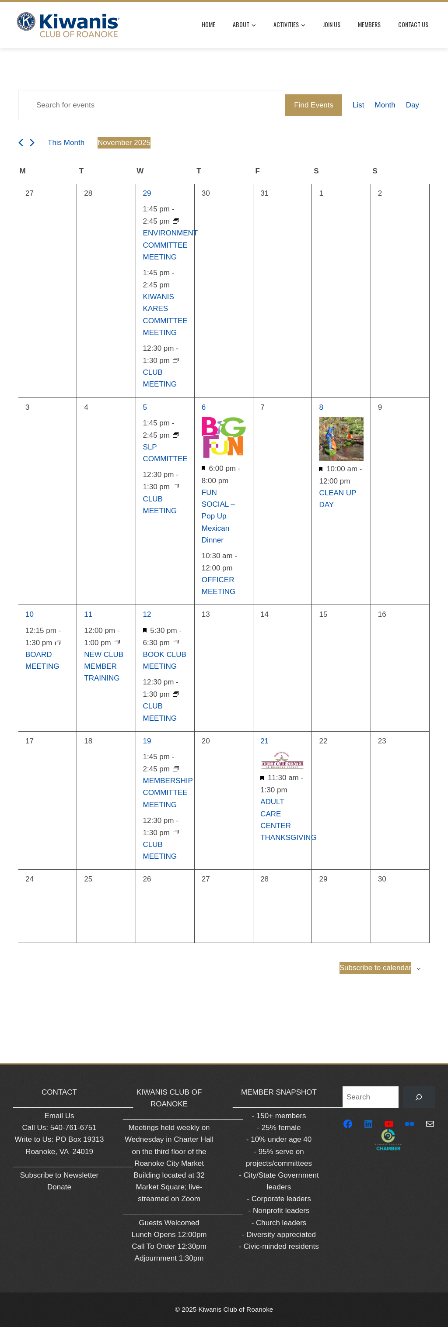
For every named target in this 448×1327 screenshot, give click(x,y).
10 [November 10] (29, 614)
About (244, 25)
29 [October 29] (147, 193)
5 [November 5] (145, 407)
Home (208, 24)
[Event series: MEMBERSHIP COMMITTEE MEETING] (176, 769)
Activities (289, 25)
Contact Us (413, 24)
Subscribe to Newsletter (59, 1175)
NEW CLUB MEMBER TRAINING (103, 666)
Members (369, 24)
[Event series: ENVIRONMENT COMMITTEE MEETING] (176, 221)
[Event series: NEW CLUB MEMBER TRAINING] (117, 643)
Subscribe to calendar (375, 968)
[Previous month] (20, 142)
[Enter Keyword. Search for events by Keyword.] (151, 105)
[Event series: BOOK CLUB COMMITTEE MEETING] (176, 643)
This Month (66, 142)
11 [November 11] (88, 614)
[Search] (419, 1097)
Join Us (331, 24)
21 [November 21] (264, 741)
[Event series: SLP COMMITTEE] (176, 435)
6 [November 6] (204, 407)
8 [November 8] (321, 407)
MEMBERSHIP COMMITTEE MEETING (168, 793)
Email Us (59, 1116)
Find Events (313, 105)
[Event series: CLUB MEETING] (176, 360)
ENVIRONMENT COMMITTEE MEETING (170, 245)
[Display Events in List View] (358, 105)
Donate (59, 1187)
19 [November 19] (147, 741)
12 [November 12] (147, 614)
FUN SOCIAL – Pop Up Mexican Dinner (218, 516)
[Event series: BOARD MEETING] (58, 643)
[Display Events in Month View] (385, 105)
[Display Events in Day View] (412, 105)
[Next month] (32, 142)
